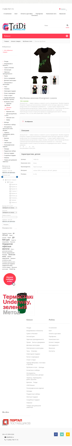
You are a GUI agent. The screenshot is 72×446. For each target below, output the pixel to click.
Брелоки (6, 137)
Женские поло (10, 116)
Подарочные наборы (10, 150)
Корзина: (64, 9)
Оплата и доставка (27, 13)
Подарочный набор (7, 264)
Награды (6, 148)
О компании (8, 13)
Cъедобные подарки (10, 154)
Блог (16, 13)
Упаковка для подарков (8, 262)
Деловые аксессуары (10, 79)
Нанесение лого (51, 13)
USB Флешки (7, 141)
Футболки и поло (27, 40)
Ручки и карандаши (9, 92)
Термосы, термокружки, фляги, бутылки (8, 133)
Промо (6, 75)
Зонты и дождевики (9, 77)
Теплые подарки (6, 266)
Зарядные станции (7, 232)
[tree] (9, 190)
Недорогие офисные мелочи (7, 245)
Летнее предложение (8, 252)
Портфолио (39, 13)
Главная (6, 40)
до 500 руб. (8, 237)
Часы (5, 85)
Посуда (6, 60)
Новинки (6, 156)
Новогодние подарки (10, 90)
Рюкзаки (4, 253)
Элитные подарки (9, 152)
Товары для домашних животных (34, 404)
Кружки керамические (16, 183)
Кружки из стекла (15, 192)
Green (9, 236)
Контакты (35, 14)
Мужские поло (10, 110)
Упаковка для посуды (16, 197)
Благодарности (53, 343)
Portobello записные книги (8, 261)
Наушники (12, 241)
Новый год (12, 268)
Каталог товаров (15, 40)
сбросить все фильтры (8, 171)
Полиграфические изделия (35, 386)
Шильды (6, 121)
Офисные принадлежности (35, 337)
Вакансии (62, 13)
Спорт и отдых (8, 94)
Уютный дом (7, 69)
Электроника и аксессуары (35, 346)
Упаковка (6, 88)
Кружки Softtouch (15, 188)
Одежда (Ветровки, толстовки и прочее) (36, 361)
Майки (8, 119)
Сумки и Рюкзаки (9, 66)
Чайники (12, 199)
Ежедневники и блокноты (35, 328)
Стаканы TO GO (14, 190)
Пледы (6, 139)
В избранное (29, 120)
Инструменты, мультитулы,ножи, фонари (8, 127)
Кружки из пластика (15, 186)
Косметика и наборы (10, 123)
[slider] (2, 176)
